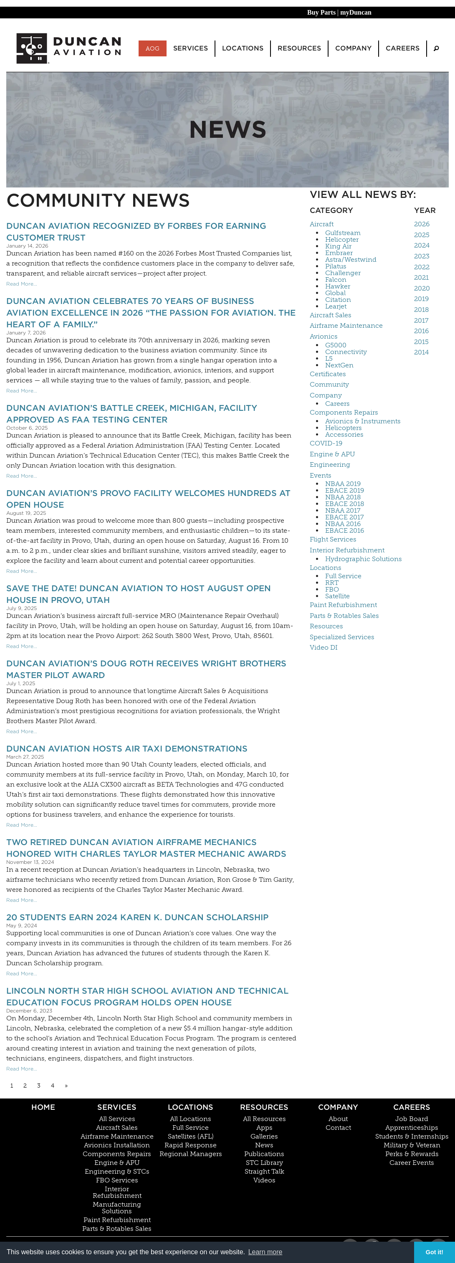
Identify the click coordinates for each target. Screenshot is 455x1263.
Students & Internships (412, 1136)
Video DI (324, 647)
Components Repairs (344, 412)
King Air (338, 246)
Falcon (335, 279)
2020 (422, 288)
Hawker (337, 286)
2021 (421, 277)
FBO (332, 589)
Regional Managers (190, 1154)
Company (326, 395)
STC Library (264, 1162)
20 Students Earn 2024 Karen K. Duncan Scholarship (137, 917)
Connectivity (346, 352)
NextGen (339, 365)
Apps (264, 1127)
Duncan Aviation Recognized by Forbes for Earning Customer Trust (136, 232)
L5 (329, 358)
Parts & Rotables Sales (344, 616)
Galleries (264, 1136)
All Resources (264, 1119)
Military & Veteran (412, 1145)
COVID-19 (326, 443)
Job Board (411, 1119)
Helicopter (342, 239)
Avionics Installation (117, 1145)
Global (335, 293)
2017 (421, 320)
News (264, 1145)
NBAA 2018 (343, 497)
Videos (264, 1180)
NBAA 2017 (343, 510)
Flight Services (333, 539)
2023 (422, 256)
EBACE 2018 (344, 504)
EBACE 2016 (344, 530)
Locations (325, 568)
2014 (421, 352)
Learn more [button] (265, 1251)
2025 (422, 235)
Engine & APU (332, 454)
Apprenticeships (411, 1127)
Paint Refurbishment (343, 605)
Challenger (343, 273)
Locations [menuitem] (242, 48)
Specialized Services (342, 637)
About (338, 1119)
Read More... (21, 284)
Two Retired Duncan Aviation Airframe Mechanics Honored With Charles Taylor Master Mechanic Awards (146, 848)
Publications (264, 1154)
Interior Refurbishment (347, 550)
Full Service (343, 576)
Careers (337, 403)
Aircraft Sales (330, 315)
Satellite (337, 596)
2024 (422, 245)
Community (329, 384)
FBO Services (117, 1180)
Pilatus (335, 266)
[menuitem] (436, 48)
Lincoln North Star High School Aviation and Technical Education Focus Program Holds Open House (147, 996)
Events (320, 475)
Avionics (324, 336)
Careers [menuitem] (403, 48)
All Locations (190, 1119)
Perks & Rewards (412, 1154)
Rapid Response (190, 1145)
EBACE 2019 (344, 490)
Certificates (328, 374)
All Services (117, 1119)
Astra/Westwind (351, 259)
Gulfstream (343, 233)
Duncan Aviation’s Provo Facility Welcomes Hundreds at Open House (148, 499)
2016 (421, 331)
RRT (332, 583)
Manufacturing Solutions (117, 1208)
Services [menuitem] (190, 48)
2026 (422, 224)
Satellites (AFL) (191, 1136)
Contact (338, 1127)
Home (43, 1107)
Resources (326, 626)
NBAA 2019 (343, 484)
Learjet (335, 306)
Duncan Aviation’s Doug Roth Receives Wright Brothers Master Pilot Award (146, 669)
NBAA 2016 (343, 524)
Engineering (330, 464)
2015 (421, 342)
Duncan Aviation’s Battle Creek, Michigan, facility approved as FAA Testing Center (131, 414)
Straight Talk (264, 1171)
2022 (422, 267)
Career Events (411, 1162)
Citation (338, 299)
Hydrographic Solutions (363, 559)
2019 (421, 299)
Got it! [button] (434, 1252)
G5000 (335, 345)
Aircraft (322, 224)
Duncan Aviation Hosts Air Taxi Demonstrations (127, 749)
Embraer (339, 253)
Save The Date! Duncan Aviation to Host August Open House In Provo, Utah (138, 594)
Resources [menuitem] (299, 48)
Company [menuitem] (353, 48)
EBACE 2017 (344, 517)
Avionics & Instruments (363, 421)
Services (116, 1107)
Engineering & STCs (117, 1171)
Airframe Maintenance (346, 325)
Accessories (344, 434)
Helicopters (343, 428)
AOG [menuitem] (152, 48)
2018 (421, 310)
